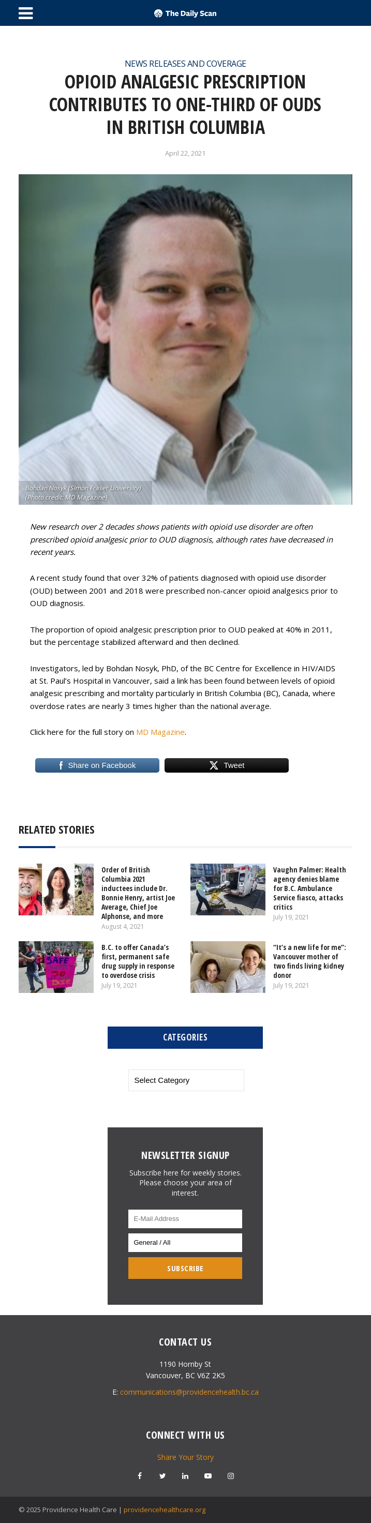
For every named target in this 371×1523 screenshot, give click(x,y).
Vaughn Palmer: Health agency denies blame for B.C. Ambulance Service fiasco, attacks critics (309, 888)
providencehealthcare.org (164, 1509)
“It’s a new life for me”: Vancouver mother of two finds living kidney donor (309, 961)
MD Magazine (160, 732)
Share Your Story (185, 1457)
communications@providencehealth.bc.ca (189, 1392)
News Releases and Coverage (185, 63)
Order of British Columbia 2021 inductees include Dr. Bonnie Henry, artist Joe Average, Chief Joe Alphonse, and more (138, 893)
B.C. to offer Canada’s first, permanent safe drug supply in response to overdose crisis (137, 961)
